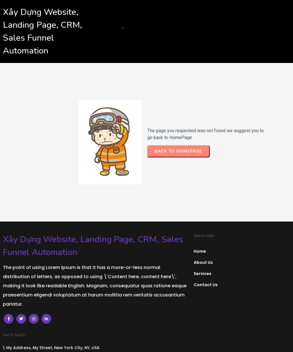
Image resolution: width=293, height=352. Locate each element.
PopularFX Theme (194, 342)
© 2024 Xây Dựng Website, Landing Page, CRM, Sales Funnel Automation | (88, 342)
